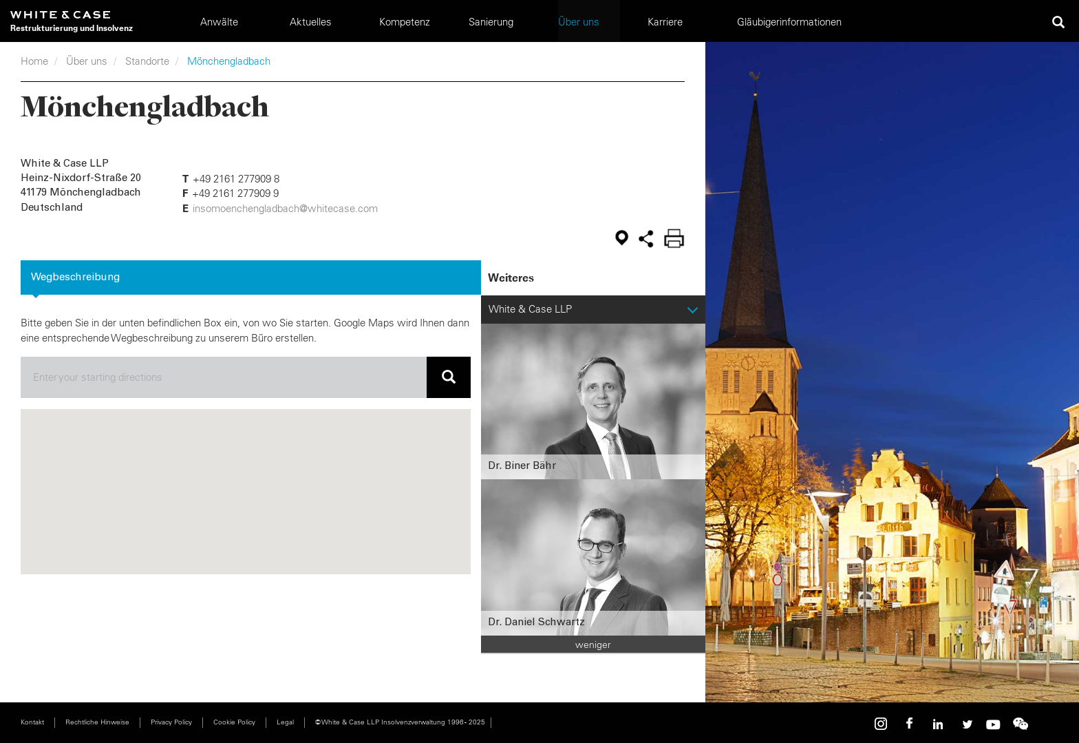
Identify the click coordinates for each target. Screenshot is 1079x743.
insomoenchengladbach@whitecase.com (285, 208)
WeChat (1020, 724)
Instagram (883, 724)
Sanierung (491, 21)
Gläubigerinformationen (789, 21)
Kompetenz (404, 21)
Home (34, 60)
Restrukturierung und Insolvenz (71, 28)
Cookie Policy (234, 722)
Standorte (147, 60)
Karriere (665, 21)
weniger (593, 644)
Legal (285, 722)
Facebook (910, 724)
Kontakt (32, 722)
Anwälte (219, 21)
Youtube (993, 724)
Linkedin (938, 724)
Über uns (86, 60)
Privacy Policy (171, 722)
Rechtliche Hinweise (97, 722)
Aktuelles (311, 21)
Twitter (965, 724)
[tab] (251, 277)
